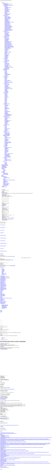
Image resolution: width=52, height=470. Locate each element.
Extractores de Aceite (44, 455)
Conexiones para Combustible (8, 88)
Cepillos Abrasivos (7, 35)
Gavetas (6, 81)
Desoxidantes (28, 439)
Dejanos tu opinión (3, 378)
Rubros (4, 161)
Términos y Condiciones (3, 433)
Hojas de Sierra (7, 68)
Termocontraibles (7, 121)
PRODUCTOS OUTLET (3, 288)
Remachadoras (7, 40)
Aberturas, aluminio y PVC (8, 147)
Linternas (6, 52)
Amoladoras (5, 455)
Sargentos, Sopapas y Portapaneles (9, 46)
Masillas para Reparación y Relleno (44, 439)
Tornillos (1, 453)
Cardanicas (6, 50)
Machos (24, 444)
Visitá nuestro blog (2, 425)
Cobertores (6, 89)
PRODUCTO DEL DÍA (5, 164)
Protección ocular (7, 133)
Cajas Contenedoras (7, 74)
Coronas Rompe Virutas (8, 65)
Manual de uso (12, 389)
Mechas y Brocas (2, 447)
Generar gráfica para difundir (4, 349)
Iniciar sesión (2, 398)
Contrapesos (6, 85)
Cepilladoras (6, 112)
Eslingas (38, 452)
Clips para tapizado (7, 84)
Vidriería (6, 149)
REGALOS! (3, 308)
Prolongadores (6, 55)
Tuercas (6, 97)
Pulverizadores (34, 444)
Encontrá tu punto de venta (15, 425)
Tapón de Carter (7, 452)
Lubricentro (22, 463)
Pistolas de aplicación (30, 443)
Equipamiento (2, 282)
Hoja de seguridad (8, 389)
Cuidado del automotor (8, 25)
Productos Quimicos (7, 11)
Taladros (6, 109)
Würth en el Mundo (5, 173)
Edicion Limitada (7, 14)
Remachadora (6, 113)
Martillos (34, 455)
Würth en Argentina (5, 174)
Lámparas (10, 457)
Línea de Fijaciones (5, 92)
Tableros (6, 79)
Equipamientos (7, 10)
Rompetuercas (6, 57)
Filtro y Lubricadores (7, 128)
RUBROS (3, 269)
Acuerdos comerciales (11, 464)
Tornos (6, 106)
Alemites (6, 100)
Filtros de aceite (24, 452)
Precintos (6, 95)
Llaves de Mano (2, 443)
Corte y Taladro (5, 61)
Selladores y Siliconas (14, 439)
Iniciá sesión (3, 189)
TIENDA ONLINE (4, 274)
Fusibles (6, 119)
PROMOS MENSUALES (5, 165)
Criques (4, 449)
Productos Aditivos (7, 16)
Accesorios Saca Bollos (3, 465)
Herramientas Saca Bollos (8, 160)
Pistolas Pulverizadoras (8, 115)
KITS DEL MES (4, 306)
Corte (23, 455)
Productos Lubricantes (7, 18)
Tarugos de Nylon (7, 446)
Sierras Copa (15, 447)
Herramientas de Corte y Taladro (31, 447)
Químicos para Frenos (7, 28)
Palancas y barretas (7, 53)
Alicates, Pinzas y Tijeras (8, 43)
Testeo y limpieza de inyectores (9, 26)
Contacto (3, 273)
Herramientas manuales (6, 36)
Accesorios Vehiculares (8, 13)
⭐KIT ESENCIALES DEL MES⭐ (4, 276)
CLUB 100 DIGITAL (4, 167)
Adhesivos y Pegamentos (8, 17)
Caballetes (6, 73)
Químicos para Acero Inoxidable (9, 29)
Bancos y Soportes (7, 80)
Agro (30, 463)
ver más (1, 434)
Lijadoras (6, 107)
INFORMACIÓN (4, 176)
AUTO (6, 162)
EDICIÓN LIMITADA (3, 448)
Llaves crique (6, 110)
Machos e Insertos (7, 67)
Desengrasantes (7, 19)
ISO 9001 (4, 182)
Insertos (6, 102)
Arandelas (6, 98)
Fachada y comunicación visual (9, 153)
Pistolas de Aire (7, 54)
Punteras (35, 457)
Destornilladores (7, 39)
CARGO (6, 163)
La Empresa (3, 172)
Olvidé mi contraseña (4, 192)
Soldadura (44, 444)
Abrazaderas (6, 94)
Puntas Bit (6, 56)
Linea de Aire (6, 8)
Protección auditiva (7, 134)
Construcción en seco (46, 463)
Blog (2, 175)
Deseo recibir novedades (6, 216)
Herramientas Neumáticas (6, 103)
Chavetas (6, 99)
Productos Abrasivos (2, 279)
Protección (6, 75)
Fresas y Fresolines (7, 64)
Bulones (33, 453)
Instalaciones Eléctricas (6, 116)
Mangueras (6, 91)
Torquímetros (14, 443)
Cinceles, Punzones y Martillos (9, 44)
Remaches (9, 453)
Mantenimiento (7, 148)
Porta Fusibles (21, 457)
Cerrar (1, 407)
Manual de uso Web (2, 302)
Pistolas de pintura (7, 108)
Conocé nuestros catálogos (8, 425)
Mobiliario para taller (6, 76)
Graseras (8, 444)
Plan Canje (4, 180)
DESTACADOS (5, 3)
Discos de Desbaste (7, 32)
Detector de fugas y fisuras (8, 30)
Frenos (6, 130)
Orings (20, 453)
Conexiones (6, 118)
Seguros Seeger (13, 453)
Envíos (4, 178)
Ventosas (7, 465)
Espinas (6, 101)
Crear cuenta (3, 205)
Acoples (6, 126)
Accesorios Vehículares (3, 284)
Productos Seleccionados (6, 135)
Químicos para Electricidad (8, 27)
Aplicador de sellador (7, 111)
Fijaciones (6, 12)
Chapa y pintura (18, 463)
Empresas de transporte (8, 156)
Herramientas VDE (7, 124)
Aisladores (32, 457)
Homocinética (6, 90)
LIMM (1, 469)
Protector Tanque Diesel (19, 452)
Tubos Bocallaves (7, 38)
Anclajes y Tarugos (5, 58)
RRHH (3, 271)
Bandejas (6, 72)
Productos (3, 2)
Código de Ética (5, 181)
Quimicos (6, 144)
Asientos (6, 71)
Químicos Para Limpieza (6, 440)
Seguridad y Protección (6, 131)
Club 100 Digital (5, 185)
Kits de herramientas (7, 47)
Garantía (4, 179)
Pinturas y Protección (7, 23)
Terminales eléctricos (7, 117)
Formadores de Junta (7, 20)
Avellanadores (6, 66)
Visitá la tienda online (3, 399)
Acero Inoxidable (7, 155)
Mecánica (6, 152)
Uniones (5, 458)
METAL (1, 293)
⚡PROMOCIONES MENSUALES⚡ (8, 5)
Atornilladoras (2, 455)
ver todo (6, 31)
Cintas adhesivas (7, 21)
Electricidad (6, 139)
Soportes (24, 449)
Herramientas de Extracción (8, 41)
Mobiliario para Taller (7, 9)
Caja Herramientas (7, 49)
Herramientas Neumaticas (8, 7)
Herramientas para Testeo (8, 120)
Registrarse (5, 398)
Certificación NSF (7, 22)
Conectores (6, 122)
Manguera (6, 129)
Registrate (5, 348)
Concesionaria (6, 151)
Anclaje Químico (2, 446)
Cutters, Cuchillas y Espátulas (8, 45)
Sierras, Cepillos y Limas (36, 443)
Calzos (27, 453)
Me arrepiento (15, 433)
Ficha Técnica (2, 389)
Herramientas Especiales (8, 48)
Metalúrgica (8, 463)
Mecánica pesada (7, 154)
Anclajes (6, 138)
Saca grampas (6, 86)
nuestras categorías (12, 256)
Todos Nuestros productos (9, 433)
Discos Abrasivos (7, 34)
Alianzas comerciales (6, 184)
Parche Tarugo (47, 452)
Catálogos (3, 171)
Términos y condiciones (6, 183)
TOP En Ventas (2, 289)
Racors (6, 127)
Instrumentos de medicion (12, 444)
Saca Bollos (6, 145)
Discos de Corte (7, 63)
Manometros (16, 458)
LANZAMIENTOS (5, 4)
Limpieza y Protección (12, 449)
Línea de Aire (5, 125)
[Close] (0, 1)
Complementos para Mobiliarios (9, 82)
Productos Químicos (2, 278)
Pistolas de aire (13, 455)
